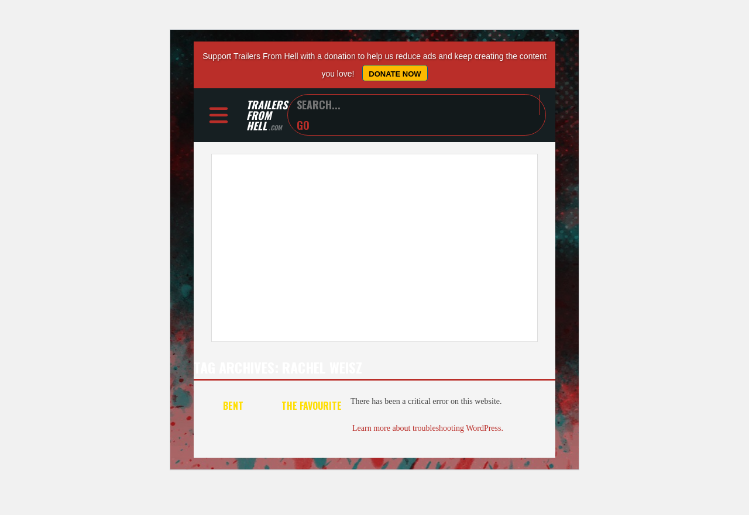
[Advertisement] (374, 248)
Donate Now (395, 74)
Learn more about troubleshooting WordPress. (427, 428)
